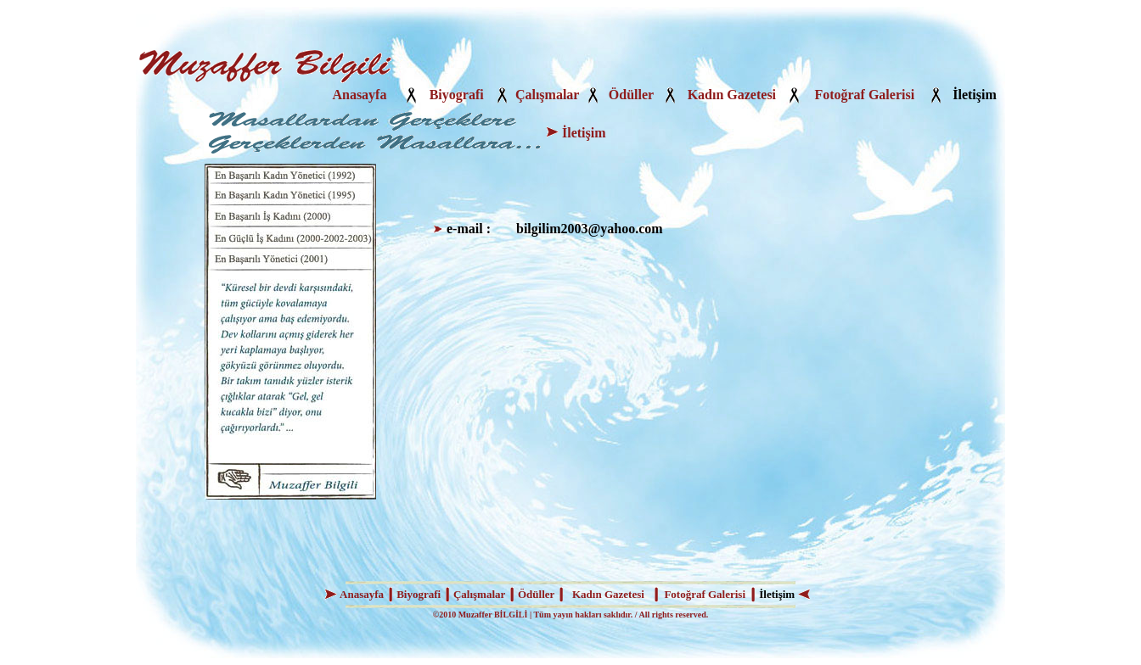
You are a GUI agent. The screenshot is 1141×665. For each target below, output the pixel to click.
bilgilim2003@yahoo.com (589, 228)
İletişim (975, 94)
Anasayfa (359, 94)
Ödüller (631, 94)
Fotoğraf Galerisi (864, 94)
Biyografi (457, 94)
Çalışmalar (547, 94)
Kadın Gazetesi (732, 94)
